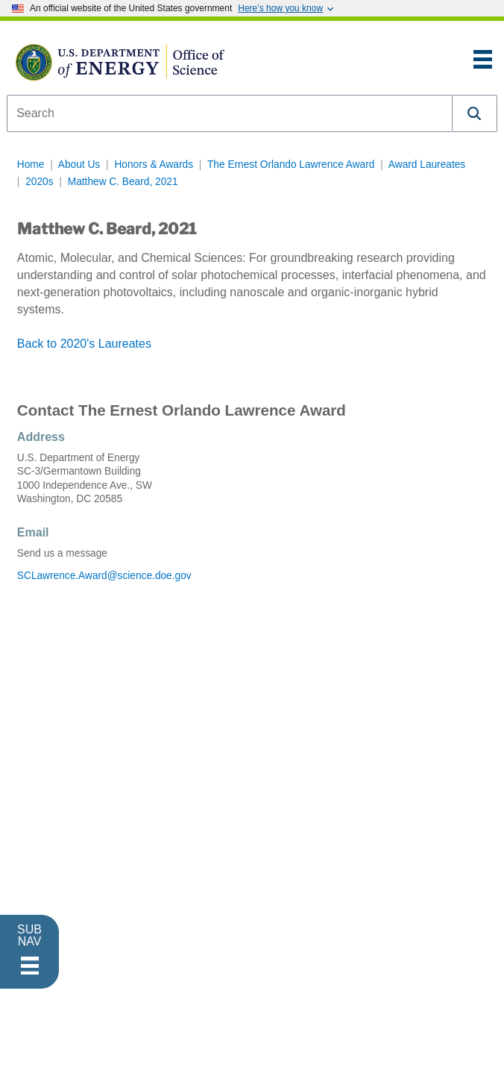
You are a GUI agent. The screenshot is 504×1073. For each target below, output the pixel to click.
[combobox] (229, 113)
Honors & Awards (153, 164)
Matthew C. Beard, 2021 (123, 181)
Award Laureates (426, 164)
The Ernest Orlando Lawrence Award (290, 164)
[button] (475, 113)
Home (31, 164)
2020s (39, 181)
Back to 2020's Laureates (84, 343)
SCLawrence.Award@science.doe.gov (104, 575)
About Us (79, 164)
